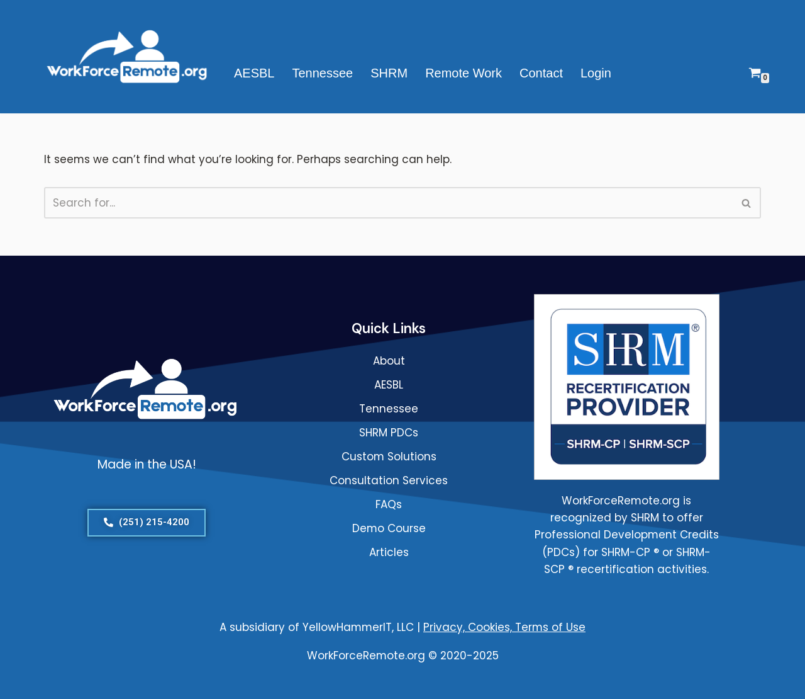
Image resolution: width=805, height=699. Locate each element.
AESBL (254, 73)
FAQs (388, 504)
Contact (541, 73)
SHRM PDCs (388, 432)
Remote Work (463, 73)
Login (595, 73)
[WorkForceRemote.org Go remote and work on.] (128, 57)
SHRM (389, 73)
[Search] (388, 203)
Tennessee (322, 73)
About (389, 360)
